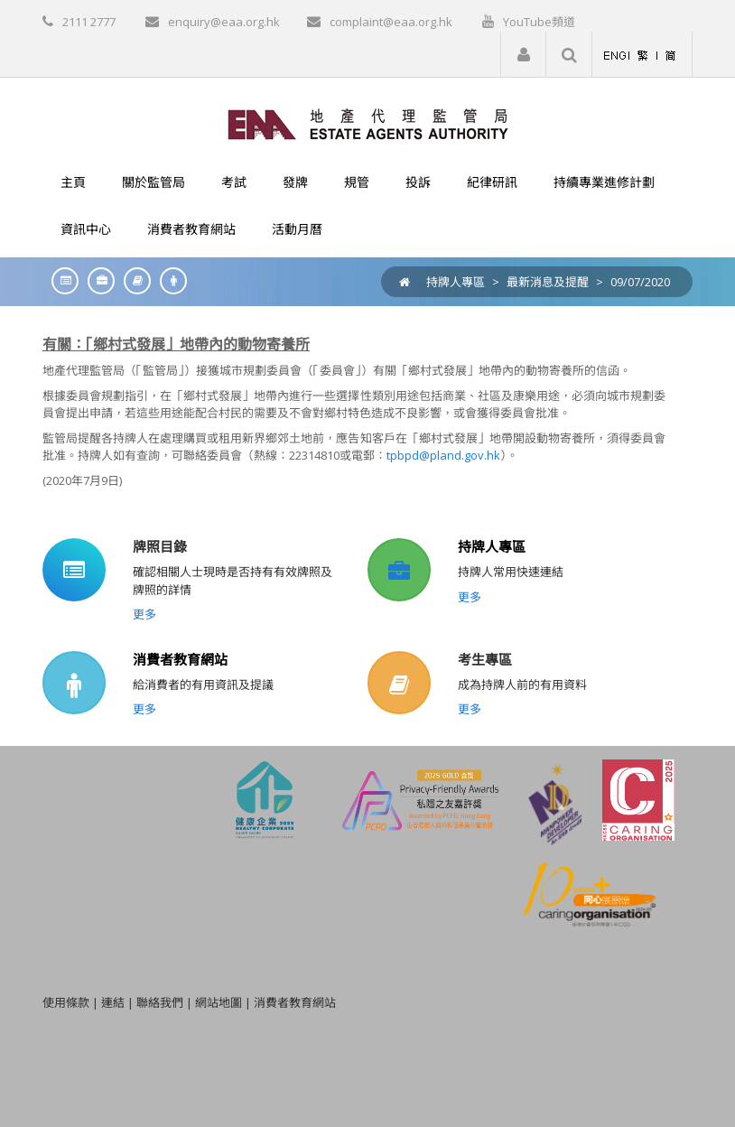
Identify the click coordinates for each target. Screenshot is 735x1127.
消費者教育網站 (180, 659)
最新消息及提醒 (548, 282)
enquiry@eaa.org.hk (224, 22)
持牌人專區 (455, 282)
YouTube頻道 (539, 22)
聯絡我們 (159, 1002)
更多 (144, 614)
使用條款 (65, 1002)
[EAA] (368, 123)
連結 (113, 1002)
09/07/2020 (640, 282)
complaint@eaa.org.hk (391, 22)
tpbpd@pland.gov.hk (443, 455)
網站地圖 (218, 1002)
